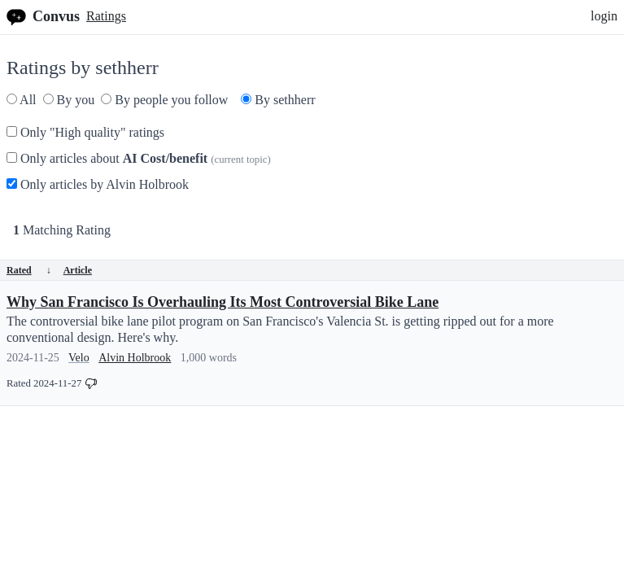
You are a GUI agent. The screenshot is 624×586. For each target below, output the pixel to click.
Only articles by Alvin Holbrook (98, 184)
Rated (29, 270)
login (604, 16)
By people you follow (164, 100)
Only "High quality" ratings (85, 132)
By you (69, 100)
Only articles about (139, 158)
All (22, 100)
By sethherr (278, 100)
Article (77, 270)
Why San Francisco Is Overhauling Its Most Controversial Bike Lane (223, 302)
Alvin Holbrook (134, 358)
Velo (78, 358)
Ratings (106, 16)
